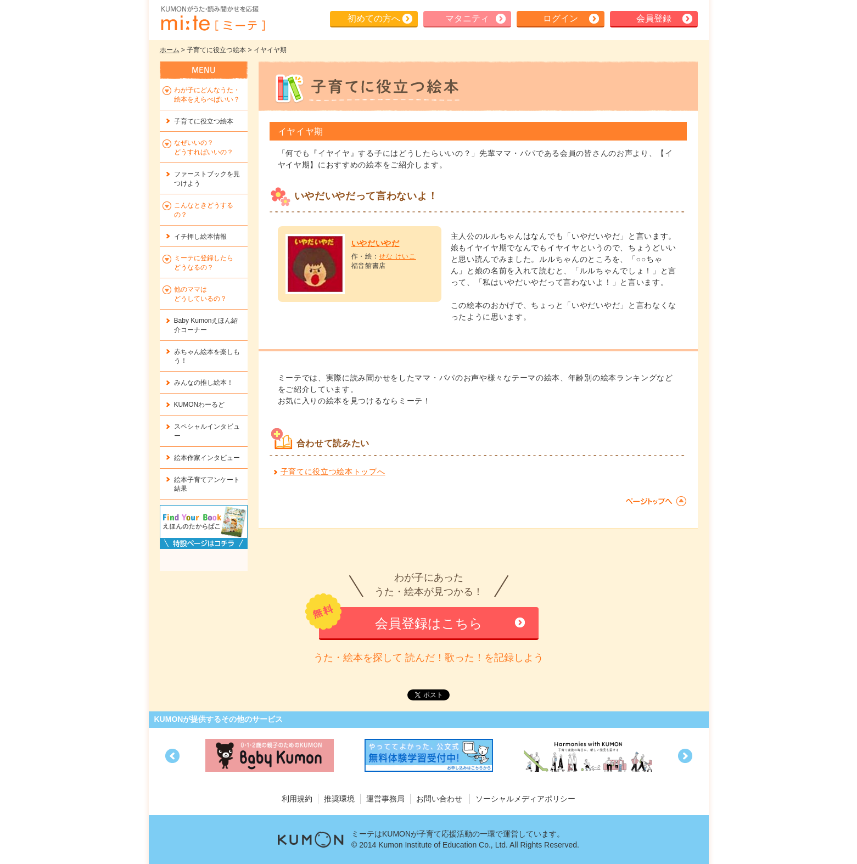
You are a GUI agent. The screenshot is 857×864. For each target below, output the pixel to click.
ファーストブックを (207, 178)
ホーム (170, 50)
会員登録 (653, 18)
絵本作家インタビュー (207, 458)
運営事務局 (385, 798)
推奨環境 (339, 798)
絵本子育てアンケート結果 (207, 484)
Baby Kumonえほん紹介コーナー (206, 325)
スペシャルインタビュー (207, 431)
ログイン (560, 18)
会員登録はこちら (429, 623)
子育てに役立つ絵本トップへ (333, 471)
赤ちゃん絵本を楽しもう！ (207, 356)
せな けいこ (397, 256)
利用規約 (297, 798)
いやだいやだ (375, 243)
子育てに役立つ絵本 (203, 121)
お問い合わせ (439, 798)
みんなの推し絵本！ (203, 382)
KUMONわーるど (199, 404)
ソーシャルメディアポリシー (525, 798)
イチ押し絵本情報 (200, 236)
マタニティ (467, 18)
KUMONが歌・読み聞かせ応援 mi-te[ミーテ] (212, 18)
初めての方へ (374, 18)
